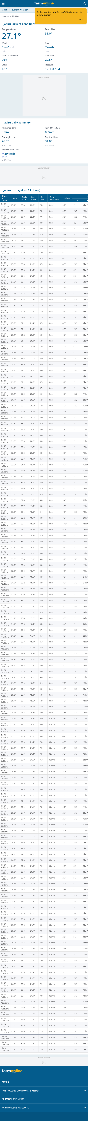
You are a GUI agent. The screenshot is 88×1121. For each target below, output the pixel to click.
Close (80, 19)
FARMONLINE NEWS (44, 1099)
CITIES (44, 1082)
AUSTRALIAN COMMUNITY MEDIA (44, 1090)
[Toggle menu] (3, 3)
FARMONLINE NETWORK (44, 1107)
